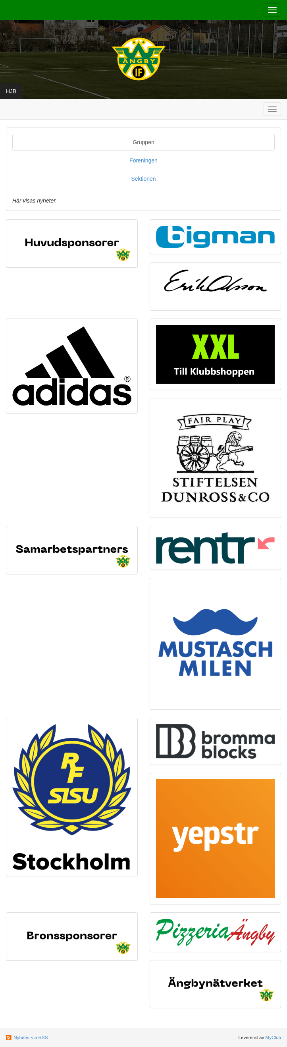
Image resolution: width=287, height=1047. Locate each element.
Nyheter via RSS (30, 1037)
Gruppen (143, 142)
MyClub (273, 1037)
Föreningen (143, 160)
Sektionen (143, 179)
